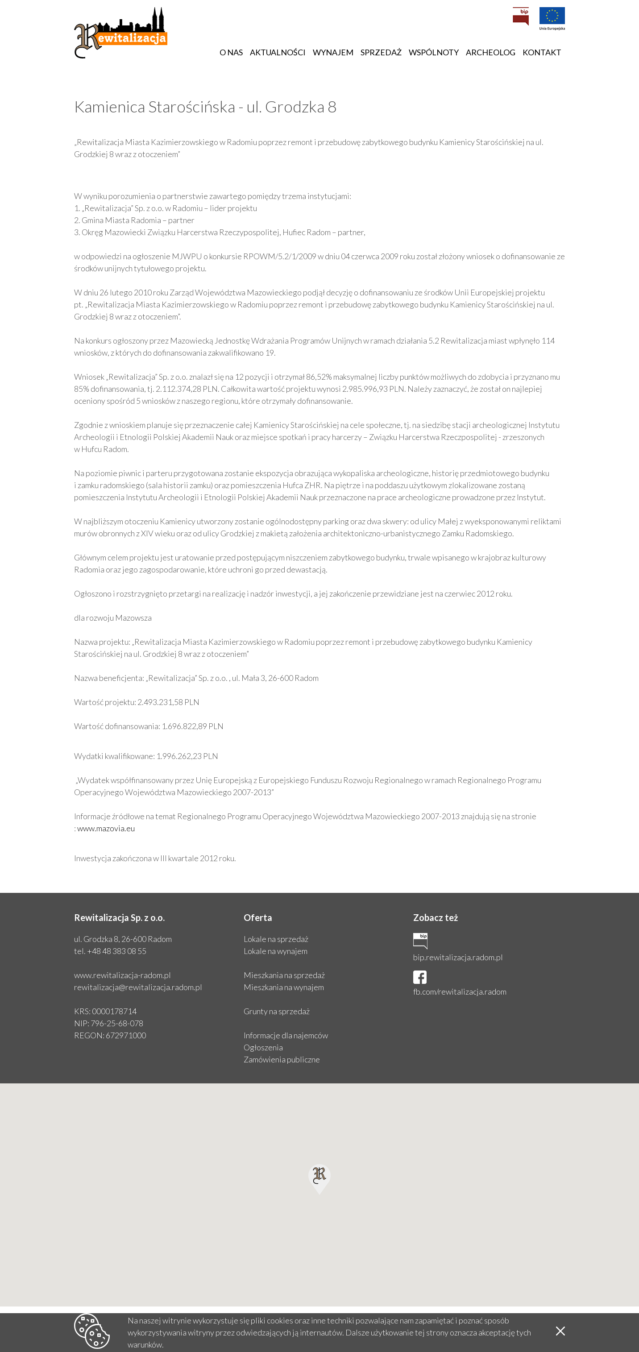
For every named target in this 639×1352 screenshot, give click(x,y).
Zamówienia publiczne (282, 1059)
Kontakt (542, 52)
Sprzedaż (381, 52)
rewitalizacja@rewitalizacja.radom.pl (138, 987)
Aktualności (278, 52)
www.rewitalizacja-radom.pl (122, 975)
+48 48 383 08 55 (116, 951)
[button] (319, 1179)
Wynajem (333, 52)
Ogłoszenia (263, 1047)
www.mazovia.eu (106, 828)
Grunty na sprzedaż (277, 1011)
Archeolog (490, 52)
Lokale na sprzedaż (276, 939)
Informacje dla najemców (286, 1035)
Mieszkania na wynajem (284, 987)
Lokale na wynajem (275, 951)
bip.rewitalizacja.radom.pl (458, 957)
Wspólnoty (434, 52)
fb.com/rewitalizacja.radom (459, 991)
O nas (231, 52)
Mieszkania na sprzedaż (284, 975)
